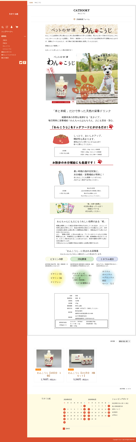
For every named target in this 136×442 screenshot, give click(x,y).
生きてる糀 (13, 14)
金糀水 (5, 40)
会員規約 (115, 412)
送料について (116, 409)
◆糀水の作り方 (6, 52)
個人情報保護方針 (117, 406)
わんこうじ (6, 46)
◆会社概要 (5, 58)
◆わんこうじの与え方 (8, 55)
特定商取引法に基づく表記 (120, 403)
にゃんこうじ (7, 49)
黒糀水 (5, 43)
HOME (31, 2)
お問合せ (115, 415)
